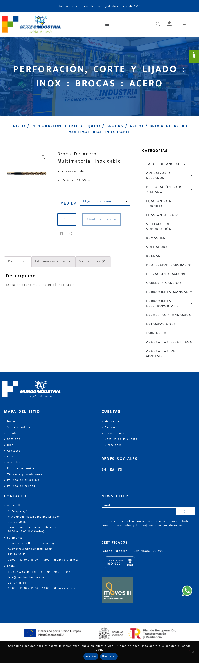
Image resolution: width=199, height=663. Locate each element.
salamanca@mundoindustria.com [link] (30, 549)
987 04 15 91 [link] (17, 583)
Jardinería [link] (156, 333)
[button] (107, 24)
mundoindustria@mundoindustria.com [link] (34, 517)
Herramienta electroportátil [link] (169, 303)
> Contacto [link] (12, 450)
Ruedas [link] (153, 256)
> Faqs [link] (9, 456)
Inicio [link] (18, 126)
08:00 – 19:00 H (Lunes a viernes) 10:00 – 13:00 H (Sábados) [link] (32, 530)
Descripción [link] (17, 261)
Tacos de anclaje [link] (166, 164)
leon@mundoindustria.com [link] (26, 577)
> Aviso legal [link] (13, 462)
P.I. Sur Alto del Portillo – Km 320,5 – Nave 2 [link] (40, 572)
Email (106, 505)
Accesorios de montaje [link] (160, 353)
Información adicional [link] (53, 261)
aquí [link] (99, 649)
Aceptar (90, 656)
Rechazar (109, 656)
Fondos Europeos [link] (115, 551)
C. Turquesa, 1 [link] (18, 511)
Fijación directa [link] (162, 215)
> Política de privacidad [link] (22, 480)
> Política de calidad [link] (19, 486)
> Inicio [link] (9, 421)
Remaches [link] (155, 238)
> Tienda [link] (10, 433)
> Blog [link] (9, 445)
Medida (68, 203)
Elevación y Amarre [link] (166, 274)
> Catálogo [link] (12, 439)
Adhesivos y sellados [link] (169, 175)
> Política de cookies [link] (20, 468)
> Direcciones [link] (112, 445)
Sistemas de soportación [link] (159, 226)
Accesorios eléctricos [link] (169, 341)
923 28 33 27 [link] (17, 554)
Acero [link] (136, 126)
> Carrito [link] (108, 427)
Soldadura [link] (157, 247)
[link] (194, 56)
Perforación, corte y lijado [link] (65, 126)
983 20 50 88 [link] (17, 522)
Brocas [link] (114, 126)
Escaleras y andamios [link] (168, 315)
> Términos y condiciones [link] (23, 474)
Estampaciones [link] (161, 324)
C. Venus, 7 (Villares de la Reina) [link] (31, 544)
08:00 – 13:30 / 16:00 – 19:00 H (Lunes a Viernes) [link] (43, 588)
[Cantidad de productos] (66, 219)
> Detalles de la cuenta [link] (119, 439)
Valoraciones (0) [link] (93, 261)
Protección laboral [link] (168, 264)
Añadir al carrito (101, 219)
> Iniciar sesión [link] (113, 433)
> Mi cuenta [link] (111, 421)
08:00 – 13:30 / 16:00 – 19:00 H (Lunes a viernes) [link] (43, 560)
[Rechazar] (192, 651)
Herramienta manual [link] (169, 291)
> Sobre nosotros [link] (17, 427)
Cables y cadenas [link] (164, 283)
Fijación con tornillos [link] (159, 203)
